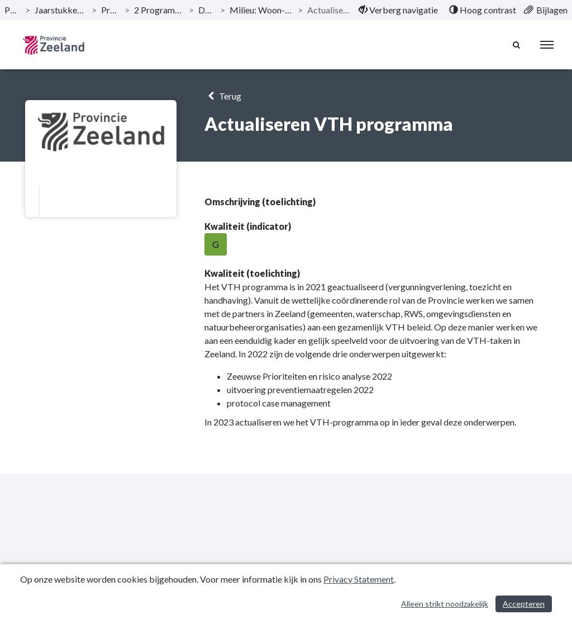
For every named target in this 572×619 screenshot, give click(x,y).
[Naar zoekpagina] (517, 44)
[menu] (547, 45)
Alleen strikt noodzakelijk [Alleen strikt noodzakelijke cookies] (444, 603)
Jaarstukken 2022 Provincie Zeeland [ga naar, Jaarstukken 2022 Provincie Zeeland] (61, 9)
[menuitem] (398, 10)
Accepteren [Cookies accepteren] (524, 603)
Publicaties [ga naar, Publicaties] (12, 9)
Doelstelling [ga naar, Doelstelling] (207, 9)
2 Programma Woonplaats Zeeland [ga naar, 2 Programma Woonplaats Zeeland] (159, 9)
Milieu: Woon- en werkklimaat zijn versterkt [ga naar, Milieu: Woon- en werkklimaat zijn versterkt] (261, 9)
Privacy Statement (358, 579)
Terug (222, 96)
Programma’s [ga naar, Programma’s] (110, 9)
